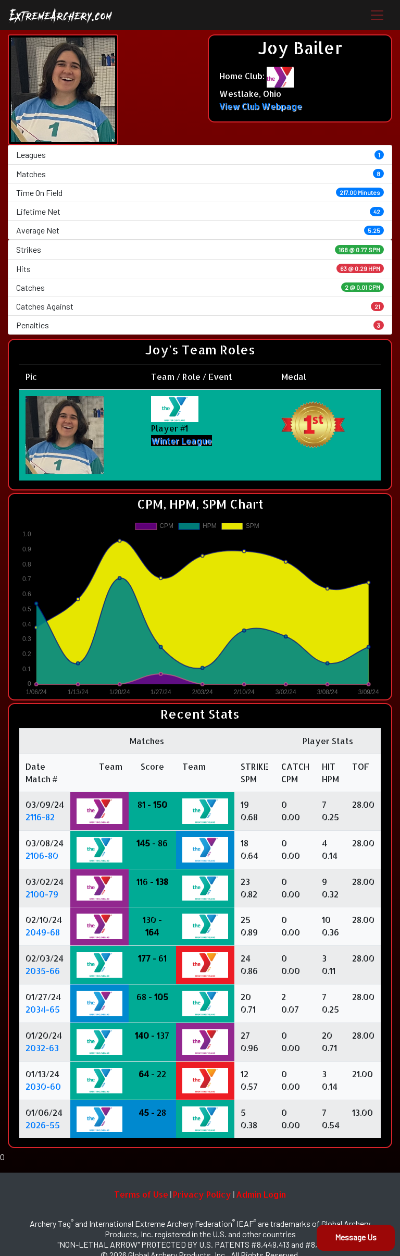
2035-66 (43, 970)
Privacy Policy (202, 1194)
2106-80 (42, 855)
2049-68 (43, 932)
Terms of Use (141, 1194)
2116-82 (40, 816)
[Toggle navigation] (377, 15)
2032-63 (42, 1047)
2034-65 (43, 1009)
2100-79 (42, 894)
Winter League (181, 440)
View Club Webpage (260, 106)
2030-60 (43, 1086)
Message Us (356, 1237)
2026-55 (43, 1124)
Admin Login (261, 1194)
